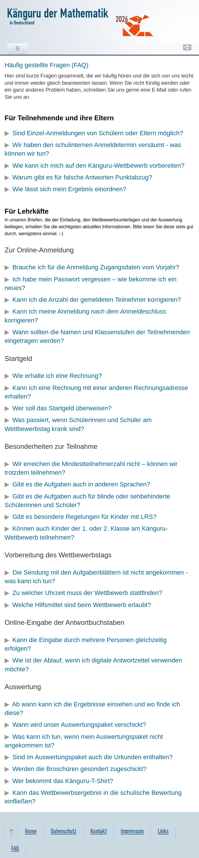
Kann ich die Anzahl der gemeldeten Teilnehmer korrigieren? (96, 299)
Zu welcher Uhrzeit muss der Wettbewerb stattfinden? (87, 592)
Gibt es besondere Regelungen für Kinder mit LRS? (84, 516)
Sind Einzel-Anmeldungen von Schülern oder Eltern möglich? (97, 133)
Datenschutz (63, 832)
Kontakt (98, 832)
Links (163, 832)
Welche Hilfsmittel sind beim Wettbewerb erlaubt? (81, 604)
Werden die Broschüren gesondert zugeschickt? (79, 768)
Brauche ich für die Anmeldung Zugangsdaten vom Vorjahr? (95, 267)
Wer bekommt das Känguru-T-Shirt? (62, 780)
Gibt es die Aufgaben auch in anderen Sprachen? (81, 484)
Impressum (132, 832)
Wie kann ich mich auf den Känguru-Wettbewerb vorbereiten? (98, 165)
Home (31, 832)
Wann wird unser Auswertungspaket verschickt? (79, 724)
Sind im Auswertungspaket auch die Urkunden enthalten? (92, 757)
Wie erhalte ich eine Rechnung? (57, 375)
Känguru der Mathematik (57, 15)
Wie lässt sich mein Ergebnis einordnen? (69, 189)
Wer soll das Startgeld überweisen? (62, 408)
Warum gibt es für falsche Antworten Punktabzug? (82, 177)
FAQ (15, 849)
